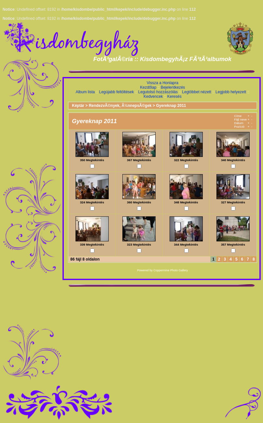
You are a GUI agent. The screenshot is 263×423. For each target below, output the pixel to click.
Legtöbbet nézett (196, 92)
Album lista (85, 92)
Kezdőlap (148, 87)
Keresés (174, 96)
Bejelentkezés (173, 87)
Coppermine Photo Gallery (170, 270)
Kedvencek (153, 96)
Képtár (78, 105)
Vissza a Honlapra (162, 83)
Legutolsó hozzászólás (158, 92)
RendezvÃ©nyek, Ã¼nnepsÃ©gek (120, 105)
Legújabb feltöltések (116, 92)
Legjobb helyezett (230, 92)
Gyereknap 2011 (171, 105)
